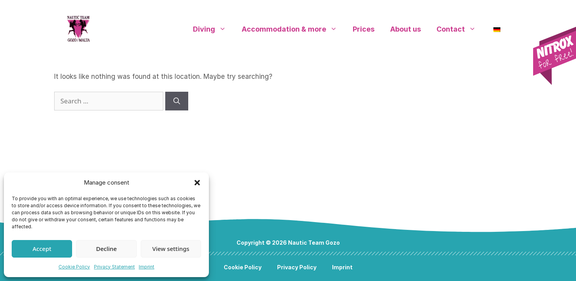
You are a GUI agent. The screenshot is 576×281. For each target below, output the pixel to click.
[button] (197, 183)
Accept (42, 249)
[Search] (176, 101)
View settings (170, 249)
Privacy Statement (114, 267)
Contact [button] (460, 29)
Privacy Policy (296, 267)
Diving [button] (213, 29)
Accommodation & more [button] (293, 29)
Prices (364, 29)
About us (405, 29)
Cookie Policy (74, 267)
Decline (106, 249)
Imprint (146, 267)
